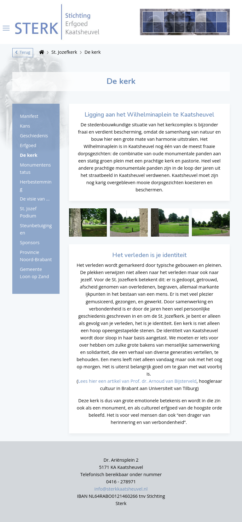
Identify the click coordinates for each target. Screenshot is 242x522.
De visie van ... (34, 199)
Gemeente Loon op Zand (34, 272)
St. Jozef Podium (28, 212)
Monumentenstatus (35, 168)
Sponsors (29, 242)
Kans (25, 126)
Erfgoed (28, 145)
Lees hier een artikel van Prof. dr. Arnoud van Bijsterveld (137, 381)
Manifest (29, 116)
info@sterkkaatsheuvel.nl (121, 489)
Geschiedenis (34, 136)
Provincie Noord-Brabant (36, 255)
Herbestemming (36, 185)
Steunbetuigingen (36, 229)
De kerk (92, 52)
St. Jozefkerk (64, 52)
